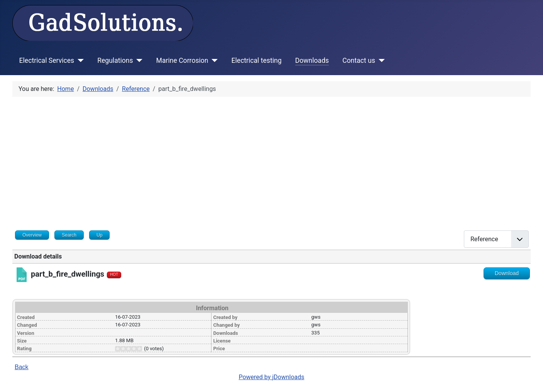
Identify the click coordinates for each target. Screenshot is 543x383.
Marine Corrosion (182, 60)
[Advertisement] (271, 161)
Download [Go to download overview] (507, 273)
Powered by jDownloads (271, 377)
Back (22, 367)
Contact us (358, 60)
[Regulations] (138, 60)
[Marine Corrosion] (213, 60)
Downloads (312, 60)
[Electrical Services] (79, 60)
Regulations (115, 60)
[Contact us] (380, 60)
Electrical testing (257, 60)
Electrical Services (46, 60)
